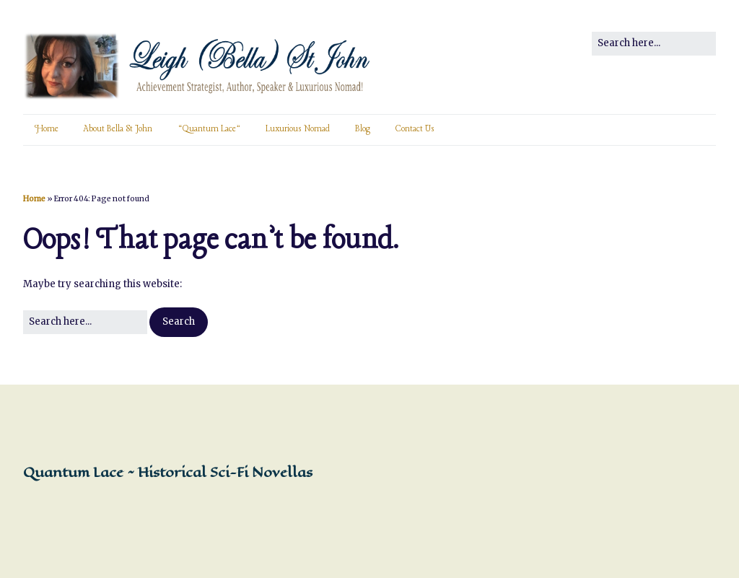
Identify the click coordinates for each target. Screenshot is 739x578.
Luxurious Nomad (298, 129)
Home (46, 129)
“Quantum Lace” (209, 129)
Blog (362, 129)
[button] (178, 322)
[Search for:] (654, 44)
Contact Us (414, 129)
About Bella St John (118, 129)
